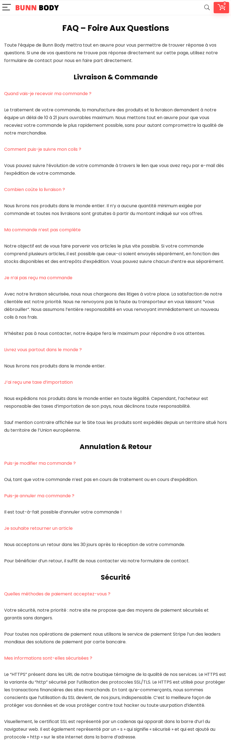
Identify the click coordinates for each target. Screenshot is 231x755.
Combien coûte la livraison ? (34, 189)
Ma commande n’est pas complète (42, 230)
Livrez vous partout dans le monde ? (43, 349)
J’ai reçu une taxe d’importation (38, 382)
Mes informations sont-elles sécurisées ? (48, 658)
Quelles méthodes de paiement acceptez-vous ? (57, 594)
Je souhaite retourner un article (38, 528)
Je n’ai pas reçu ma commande (38, 278)
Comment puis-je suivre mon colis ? (42, 149)
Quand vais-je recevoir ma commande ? (47, 93)
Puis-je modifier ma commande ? (40, 463)
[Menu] (6, 7)
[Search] (207, 7)
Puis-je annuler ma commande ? (39, 496)
